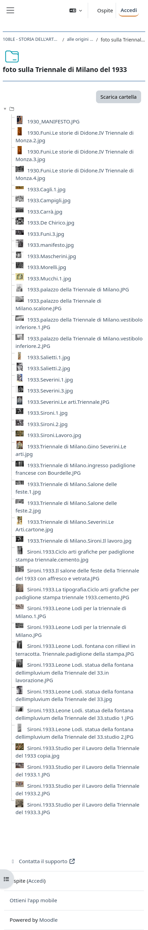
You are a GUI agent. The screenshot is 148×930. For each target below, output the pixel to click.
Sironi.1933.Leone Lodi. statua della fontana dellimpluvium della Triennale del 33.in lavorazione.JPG (74, 672)
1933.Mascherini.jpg (51, 256)
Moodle (48, 919)
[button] (75, 10)
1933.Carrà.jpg (44, 211)
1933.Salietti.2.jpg (48, 368)
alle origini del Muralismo (80, 39)
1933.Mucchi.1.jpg (49, 278)
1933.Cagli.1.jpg (46, 189)
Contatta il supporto (42, 861)
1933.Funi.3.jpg (45, 233)
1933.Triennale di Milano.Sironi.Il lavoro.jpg (79, 540)
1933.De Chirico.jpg (50, 222)
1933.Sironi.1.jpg (47, 412)
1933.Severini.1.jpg (50, 379)
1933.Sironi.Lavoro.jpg (54, 435)
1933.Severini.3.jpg (50, 390)
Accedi (128, 10)
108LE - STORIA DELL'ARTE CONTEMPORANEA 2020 (31, 39)
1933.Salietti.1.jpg (48, 357)
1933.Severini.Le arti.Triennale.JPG (68, 401)
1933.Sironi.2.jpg (47, 424)
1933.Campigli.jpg (49, 200)
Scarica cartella (119, 96)
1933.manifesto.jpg (50, 244)
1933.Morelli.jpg (46, 267)
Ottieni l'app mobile (33, 900)
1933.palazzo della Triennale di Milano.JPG (78, 289)
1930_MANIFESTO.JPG (53, 121)
